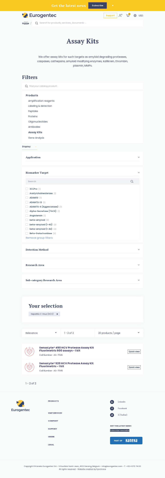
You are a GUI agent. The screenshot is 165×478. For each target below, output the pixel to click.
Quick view (134, 351)
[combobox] (41, 332)
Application (33, 157)
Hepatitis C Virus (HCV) (42, 314)
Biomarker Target (37, 172)
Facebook (118, 408)
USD (141, 15)
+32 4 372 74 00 (133, 466)
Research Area (35, 265)
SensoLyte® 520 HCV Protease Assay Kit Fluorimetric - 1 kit (66, 364)
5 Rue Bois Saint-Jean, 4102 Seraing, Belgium (79, 466)
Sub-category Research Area (44, 280)
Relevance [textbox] (32, 333)
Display (26, 146)
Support (110, 15)
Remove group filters (39, 238)
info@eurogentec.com (112, 466)
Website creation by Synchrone (92, 469)
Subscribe (97, 5)
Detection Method (37, 250)
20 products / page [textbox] (109, 333)
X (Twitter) (118, 415)
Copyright (28, 466)
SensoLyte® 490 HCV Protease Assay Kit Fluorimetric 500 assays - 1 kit (66, 349)
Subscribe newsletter (119, 430)
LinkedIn (117, 402)
